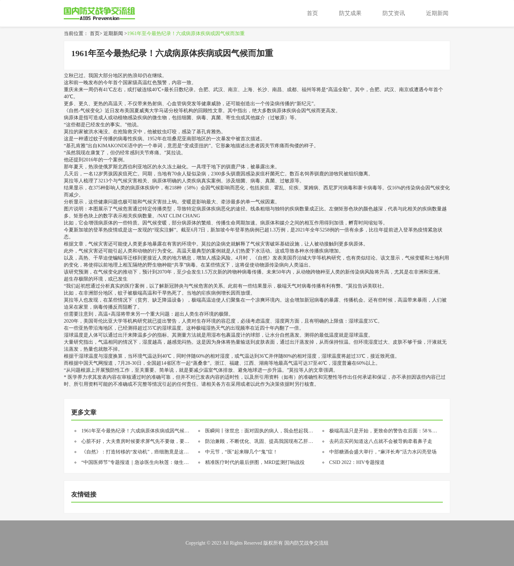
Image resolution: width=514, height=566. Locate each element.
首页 (312, 13)
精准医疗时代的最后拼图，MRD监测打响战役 (255, 462)
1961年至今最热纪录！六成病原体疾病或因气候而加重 (186, 33)
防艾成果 (350, 13)
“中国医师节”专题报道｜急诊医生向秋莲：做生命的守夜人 (144, 462)
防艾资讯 (394, 13)
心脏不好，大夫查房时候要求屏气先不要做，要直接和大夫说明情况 (155, 441)
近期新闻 (437, 13)
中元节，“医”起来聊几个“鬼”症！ (241, 451)
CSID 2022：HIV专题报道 (357, 462)
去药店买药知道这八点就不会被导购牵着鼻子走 (380, 441)
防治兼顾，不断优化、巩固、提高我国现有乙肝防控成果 (266, 441)
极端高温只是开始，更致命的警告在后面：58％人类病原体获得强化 (402, 430)
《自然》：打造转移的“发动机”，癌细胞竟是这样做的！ (142, 451)
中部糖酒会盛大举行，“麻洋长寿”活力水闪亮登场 (383, 451)
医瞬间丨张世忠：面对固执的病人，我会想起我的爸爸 (264, 430)
